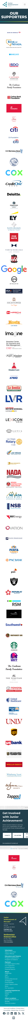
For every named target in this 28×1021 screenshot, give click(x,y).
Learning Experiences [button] (12, 990)
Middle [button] (7, 994)
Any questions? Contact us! (10, 843)
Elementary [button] (8, 992)
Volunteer (17, 835)
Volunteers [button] (8, 950)
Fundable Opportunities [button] (12, 964)
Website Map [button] (14, 1010)
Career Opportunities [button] (11, 984)
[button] (4, 1013)
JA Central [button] (21, 1010)
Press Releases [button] (9, 982)
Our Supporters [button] (9, 965)
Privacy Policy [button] (20, 1008)
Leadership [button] (8, 973)
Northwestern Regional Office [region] (10, 935)
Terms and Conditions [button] (9, 1008)
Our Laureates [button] (9, 988)
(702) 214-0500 (8, 931)
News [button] (6, 986)
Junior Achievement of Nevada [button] (11, 1000)
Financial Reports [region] (10, 969)
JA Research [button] (8, 980)
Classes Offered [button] (9, 953)
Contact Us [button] (8, 929)
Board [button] (7, 977)
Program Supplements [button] (12, 958)
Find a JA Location (10, 1003)
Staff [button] (6, 975)
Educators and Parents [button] (13, 956)
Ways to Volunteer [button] (10, 952)
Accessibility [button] (7, 1010)
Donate (7, 835)
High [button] (6, 996)
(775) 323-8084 (8, 942)
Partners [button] (8, 962)
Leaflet (11, 848)
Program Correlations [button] (11, 959)
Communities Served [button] (11, 979)
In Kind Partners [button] (10, 967)
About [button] (7, 971)
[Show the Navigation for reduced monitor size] (25, 4)
